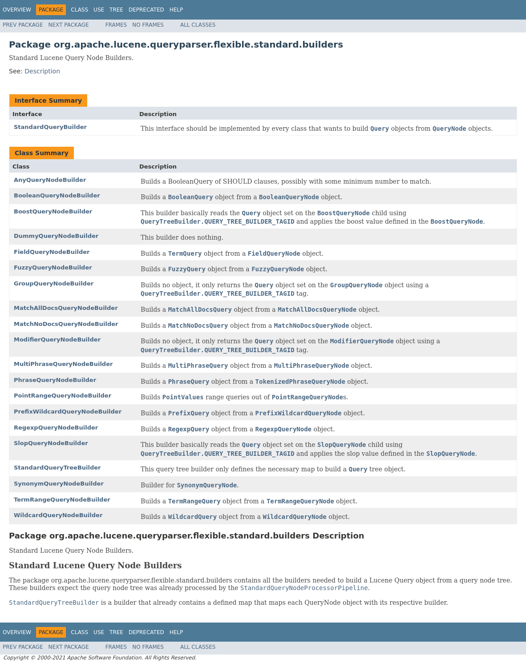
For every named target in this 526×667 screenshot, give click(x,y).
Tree (116, 10)
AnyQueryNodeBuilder (50, 180)
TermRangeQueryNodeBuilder (62, 499)
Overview (17, 10)
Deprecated (146, 10)
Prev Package (23, 25)
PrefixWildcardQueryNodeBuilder (67, 411)
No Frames (148, 25)
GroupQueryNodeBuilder (53, 283)
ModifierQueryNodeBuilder (57, 339)
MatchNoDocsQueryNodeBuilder (66, 324)
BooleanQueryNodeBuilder (57, 195)
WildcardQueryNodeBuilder (58, 515)
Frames (116, 25)
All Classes (197, 25)
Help (176, 10)
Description (42, 71)
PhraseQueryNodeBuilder (55, 380)
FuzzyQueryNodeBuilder (53, 267)
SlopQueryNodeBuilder (51, 443)
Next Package (69, 25)
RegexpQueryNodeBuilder (56, 427)
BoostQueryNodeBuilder (53, 211)
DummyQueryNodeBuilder (56, 236)
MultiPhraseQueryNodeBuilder (63, 364)
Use (98, 10)
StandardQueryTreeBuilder (57, 467)
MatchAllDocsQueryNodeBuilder (66, 308)
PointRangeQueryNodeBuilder (62, 395)
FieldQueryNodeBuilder (51, 252)
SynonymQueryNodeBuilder (59, 483)
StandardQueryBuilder (50, 127)
